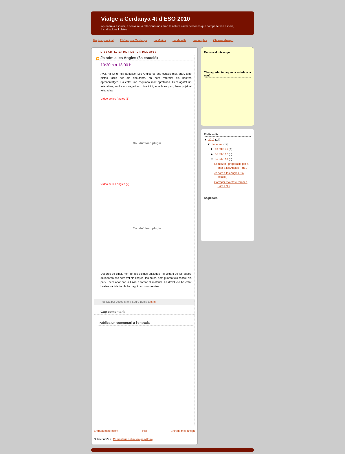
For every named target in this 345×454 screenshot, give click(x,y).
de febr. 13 (222, 159)
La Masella (179, 40)
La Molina (160, 40)
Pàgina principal (103, 40)
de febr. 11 (222, 148)
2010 (211, 139)
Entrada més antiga (183, 430)
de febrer (218, 144)
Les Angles (200, 40)
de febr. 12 (222, 154)
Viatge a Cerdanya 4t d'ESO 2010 (145, 18)
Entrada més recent (106, 430)
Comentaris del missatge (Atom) (133, 439)
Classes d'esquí (223, 40)
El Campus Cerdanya (133, 40)
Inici (144, 430)
